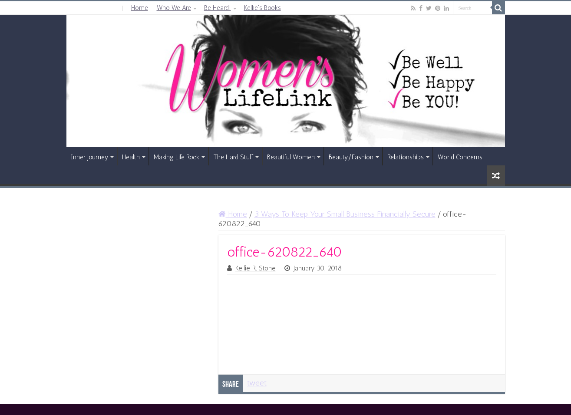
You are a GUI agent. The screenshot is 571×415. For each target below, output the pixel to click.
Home (139, 8)
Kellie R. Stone (255, 268)
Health (131, 157)
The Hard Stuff (233, 157)
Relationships (405, 157)
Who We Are (174, 8)
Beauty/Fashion (351, 157)
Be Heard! (217, 8)
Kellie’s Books (262, 8)
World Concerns (460, 157)
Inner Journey (89, 157)
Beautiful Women (291, 157)
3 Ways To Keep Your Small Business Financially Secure (345, 214)
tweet (257, 383)
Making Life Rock (176, 157)
